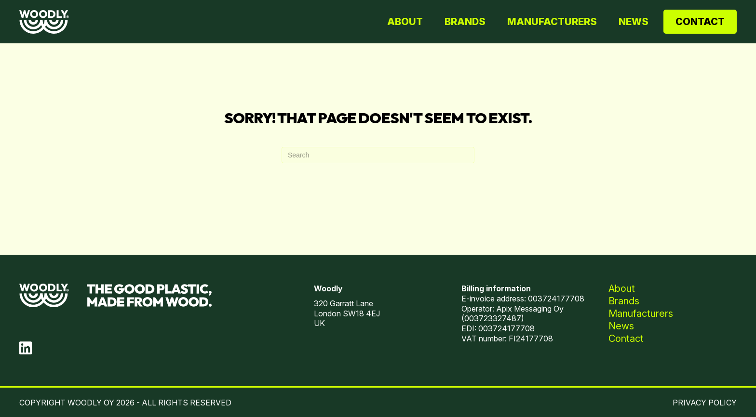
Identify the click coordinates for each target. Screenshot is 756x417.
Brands (465, 21)
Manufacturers (552, 21)
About (405, 21)
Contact (700, 21)
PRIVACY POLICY (705, 402)
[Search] (378, 155)
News (633, 21)
